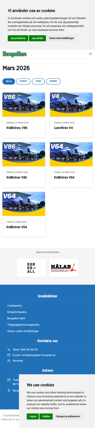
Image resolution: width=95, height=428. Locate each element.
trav (38, 81)
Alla (9, 81)
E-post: (31, 355)
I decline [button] (46, 416)
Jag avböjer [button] (37, 38)
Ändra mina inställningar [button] (61, 38)
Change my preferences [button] (68, 416)
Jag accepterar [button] (18, 38)
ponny (53, 81)
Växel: (22, 350)
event (23, 81)
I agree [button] (32, 416)
